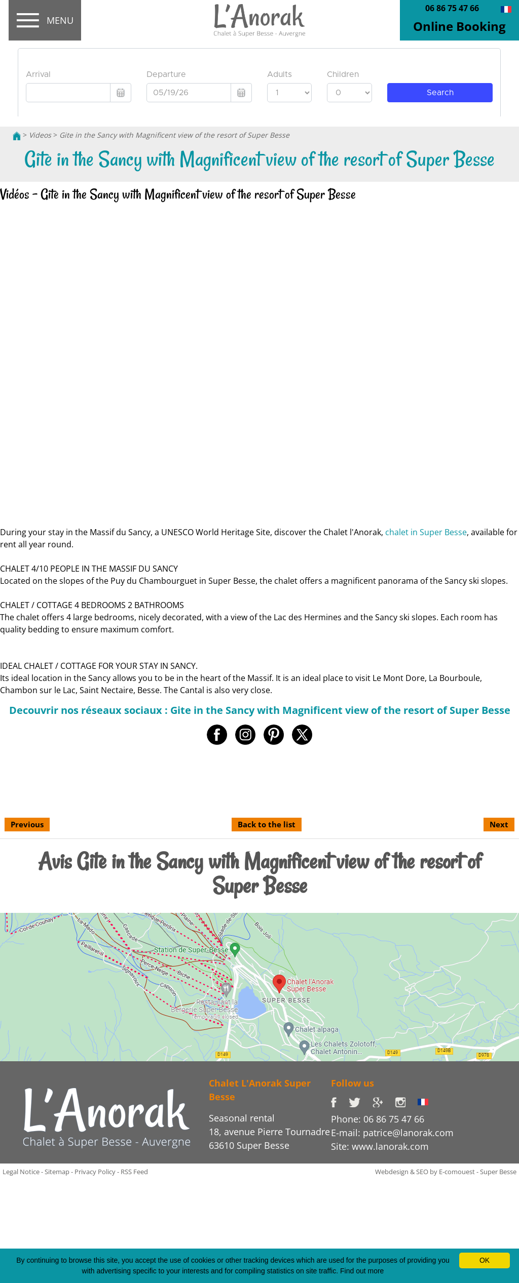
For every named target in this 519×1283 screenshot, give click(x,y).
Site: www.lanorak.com (380, 1146)
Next (499, 824)
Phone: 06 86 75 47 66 (377, 1119)
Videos (40, 135)
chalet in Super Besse (426, 532)
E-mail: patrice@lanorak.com (392, 1133)
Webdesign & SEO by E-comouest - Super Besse (445, 1171)
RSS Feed (134, 1171)
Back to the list (266, 824)
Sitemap (57, 1171)
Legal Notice (21, 1171)
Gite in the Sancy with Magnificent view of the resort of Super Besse (174, 135)
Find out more (362, 1271)
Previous (27, 824)
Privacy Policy (95, 1171)
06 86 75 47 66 (452, 8)
